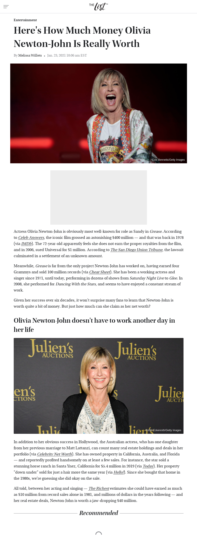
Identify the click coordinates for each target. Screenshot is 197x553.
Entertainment (25, 20)
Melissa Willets (30, 55)
